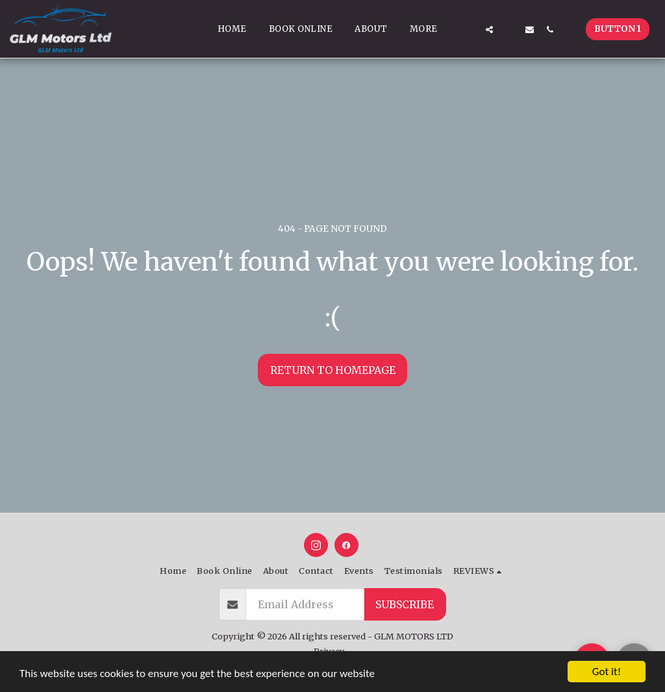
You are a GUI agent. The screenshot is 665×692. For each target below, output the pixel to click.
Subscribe (404, 604)
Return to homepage (332, 370)
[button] (469, 29)
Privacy (329, 651)
